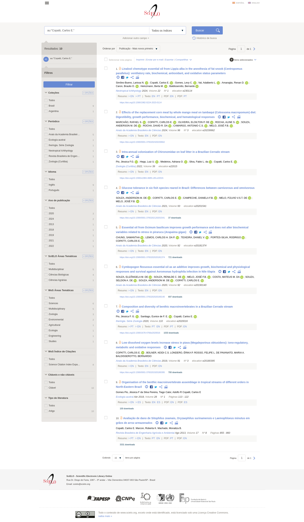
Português (54, 190)
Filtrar (69, 84)
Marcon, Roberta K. (146, 428)
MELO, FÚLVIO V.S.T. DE (233, 198)
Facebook (122, 77)
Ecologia (53, 330)
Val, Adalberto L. (207, 82)
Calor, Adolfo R (174, 392)
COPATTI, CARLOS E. (160, 122)
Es (139, 402)
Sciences (53, 303)
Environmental (56, 319)
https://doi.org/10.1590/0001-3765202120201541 (142, 218)
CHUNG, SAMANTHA (128, 237)
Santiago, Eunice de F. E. (154, 316)
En (132, 96)
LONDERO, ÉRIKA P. (181, 352)
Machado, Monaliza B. (170, 428)
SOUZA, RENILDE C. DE (167, 277)
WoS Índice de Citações (62, 351)
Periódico (53, 121)
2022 (51, 246)
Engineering (55, 336)
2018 (51, 229)
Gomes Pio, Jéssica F (128, 392)
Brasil (51, 105)
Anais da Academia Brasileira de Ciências (64, 134)
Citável (52, 387)
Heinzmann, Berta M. (152, 86)
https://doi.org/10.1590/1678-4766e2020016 (140, 333)
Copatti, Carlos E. (159, 82)
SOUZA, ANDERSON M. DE (131, 198)
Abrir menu (48, 3)
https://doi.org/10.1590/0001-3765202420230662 (142, 142)
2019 (51, 235)
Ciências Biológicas (59, 274)
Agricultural (54, 325)
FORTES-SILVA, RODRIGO (226, 237)
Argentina (54, 111)
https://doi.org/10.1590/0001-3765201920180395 (142, 372)
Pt (139, 96)
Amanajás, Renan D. (233, 82)
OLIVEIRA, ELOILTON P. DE (193, 122)
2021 (51, 240)
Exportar (169, 59)
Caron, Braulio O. (125, 86)
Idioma (52, 171)
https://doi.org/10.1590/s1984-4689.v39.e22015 (141, 178)
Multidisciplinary (57, 308)
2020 (51, 213)
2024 (51, 219)
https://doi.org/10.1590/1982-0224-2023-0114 (141, 102)
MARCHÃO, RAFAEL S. (129, 122)
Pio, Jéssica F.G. (125, 161)
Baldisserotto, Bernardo (182, 86)
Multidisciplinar (56, 269)
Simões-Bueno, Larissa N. (130, 82)
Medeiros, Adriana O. (172, 161)
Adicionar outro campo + (136, 38)
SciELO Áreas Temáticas (62, 256)
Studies (52, 341)
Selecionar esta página (120, 59)
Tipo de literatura (58, 398)
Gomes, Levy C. (184, 82)
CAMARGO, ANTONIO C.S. (188, 125)
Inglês (52, 184)
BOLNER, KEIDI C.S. (158, 352)
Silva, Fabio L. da (198, 161)
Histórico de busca (207, 38)
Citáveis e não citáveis (61, 374)
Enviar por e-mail (154, 59)
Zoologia (53, 314)
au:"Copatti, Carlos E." (96, 30)
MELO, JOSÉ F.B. (219, 125)
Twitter (127, 77)
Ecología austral (57, 139)
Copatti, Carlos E (191, 392)
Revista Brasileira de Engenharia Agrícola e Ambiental (64, 156)
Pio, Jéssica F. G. (125, 316)
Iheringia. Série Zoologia (61, 145)
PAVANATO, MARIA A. (232, 352)
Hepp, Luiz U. (147, 161)
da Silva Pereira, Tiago (152, 392)
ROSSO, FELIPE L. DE (206, 352)
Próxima (254, 50)
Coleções (53, 92)
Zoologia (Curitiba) (58, 161)
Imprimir (140, 59)
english (256, 3)
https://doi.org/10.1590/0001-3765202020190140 (142, 297)
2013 (51, 224)
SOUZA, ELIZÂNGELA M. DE (132, 277)
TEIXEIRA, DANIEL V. (193, 237)
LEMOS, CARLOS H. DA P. (160, 237)
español (240, 3)
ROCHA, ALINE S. (225, 122)
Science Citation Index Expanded (64, 364)
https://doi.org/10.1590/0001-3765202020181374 (142, 257)
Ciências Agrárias (58, 280)
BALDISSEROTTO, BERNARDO (134, 356)
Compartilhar (181, 59)
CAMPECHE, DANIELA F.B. (198, 198)
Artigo (52, 411)
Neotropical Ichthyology (61, 150)
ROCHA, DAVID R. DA (155, 125)
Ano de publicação (59, 200)
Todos (52, 100)
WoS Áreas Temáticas (60, 290)
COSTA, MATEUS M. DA (225, 277)
